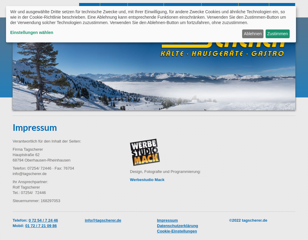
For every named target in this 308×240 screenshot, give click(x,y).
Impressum (167, 220)
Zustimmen (277, 33)
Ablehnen (253, 33)
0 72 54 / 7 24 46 (43, 220)
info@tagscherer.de (103, 220)
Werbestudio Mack (147, 179)
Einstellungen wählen (31, 32)
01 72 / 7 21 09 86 (41, 225)
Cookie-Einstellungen (177, 231)
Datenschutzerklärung (177, 225)
